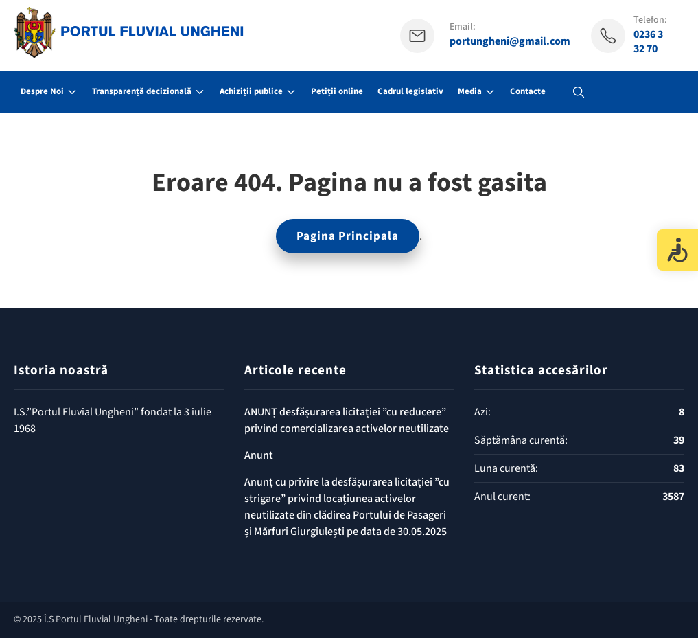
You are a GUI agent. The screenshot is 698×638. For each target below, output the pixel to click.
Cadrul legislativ (410, 91)
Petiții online (337, 91)
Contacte (528, 91)
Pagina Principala (347, 236)
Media (470, 91)
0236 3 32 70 (648, 41)
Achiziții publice (251, 91)
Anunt (258, 455)
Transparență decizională (141, 91)
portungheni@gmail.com (510, 41)
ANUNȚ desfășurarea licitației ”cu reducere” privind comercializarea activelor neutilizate (346, 420)
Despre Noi (42, 91)
